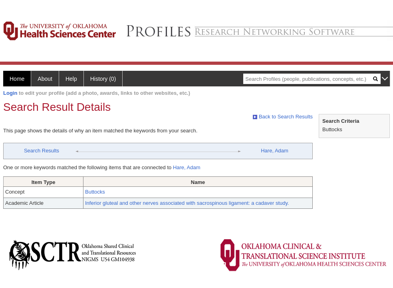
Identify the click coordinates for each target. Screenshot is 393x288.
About (45, 79)
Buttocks (95, 192)
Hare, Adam (274, 151)
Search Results (41, 151)
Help (71, 79)
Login (10, 93)
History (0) (103, 79)
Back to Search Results (283, 117)
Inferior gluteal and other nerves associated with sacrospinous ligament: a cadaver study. (187, 203)
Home (17, 79)
